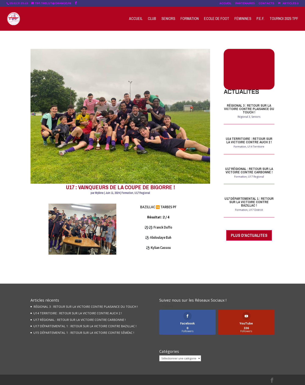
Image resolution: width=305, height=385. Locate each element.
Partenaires (245, 3)
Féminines (242, 19)
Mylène (99, 193)
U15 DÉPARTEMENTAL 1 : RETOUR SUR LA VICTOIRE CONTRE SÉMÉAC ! (83, 333)
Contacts (266, 3)
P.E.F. (260, 19)
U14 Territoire (255, 146)
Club (152, 19)
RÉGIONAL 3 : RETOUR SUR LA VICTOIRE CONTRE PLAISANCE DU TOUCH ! (249, 109)
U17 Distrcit (256, 210)
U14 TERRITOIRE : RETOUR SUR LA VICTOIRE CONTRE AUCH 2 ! (249, 140)
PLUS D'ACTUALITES (249, 235)
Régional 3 (244, 117)
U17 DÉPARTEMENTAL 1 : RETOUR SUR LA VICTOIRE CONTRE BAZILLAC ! (249, 202)
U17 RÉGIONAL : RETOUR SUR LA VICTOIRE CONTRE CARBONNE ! (249, 170)
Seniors (168, 19)
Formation (189, 19)
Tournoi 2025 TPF (284, 19)
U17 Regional (142, 193)
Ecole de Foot (216, 19)
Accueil (225, 3)
